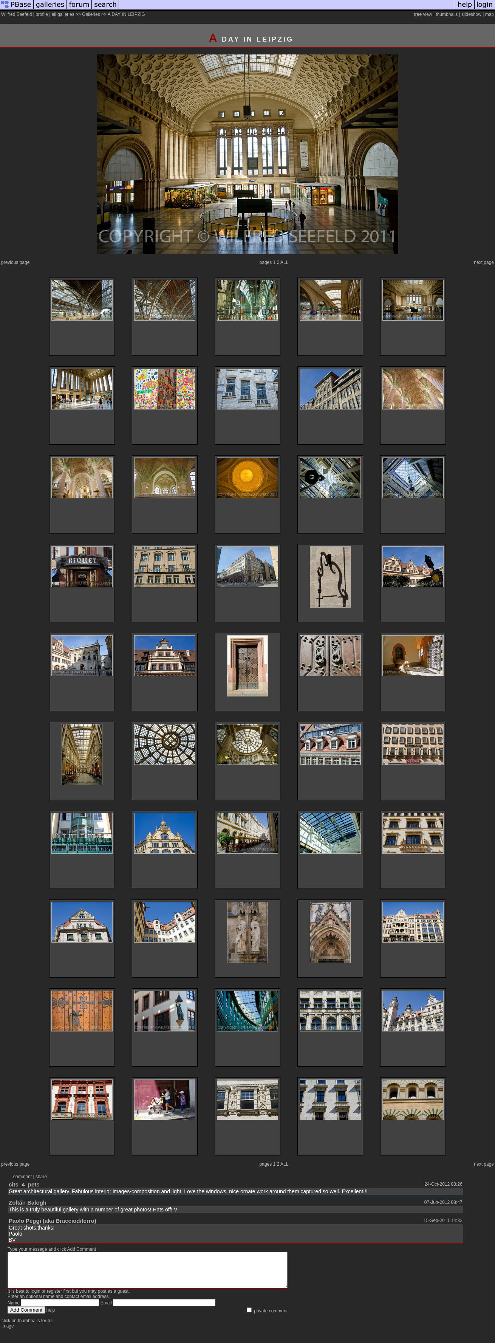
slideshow (471, 14)
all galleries (63, 14)
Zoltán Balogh (27, 1202)
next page (484, 262)
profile (42, 14)
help (50, 1317)
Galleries (91, 14)
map (489, 14)
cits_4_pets (24, 1184)
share (41, 1176)
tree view (423, 14)
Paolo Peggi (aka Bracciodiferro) (52, 1220)
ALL (284, 262)
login (35, 1298)
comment (22, 1176)
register (54, 1298)
